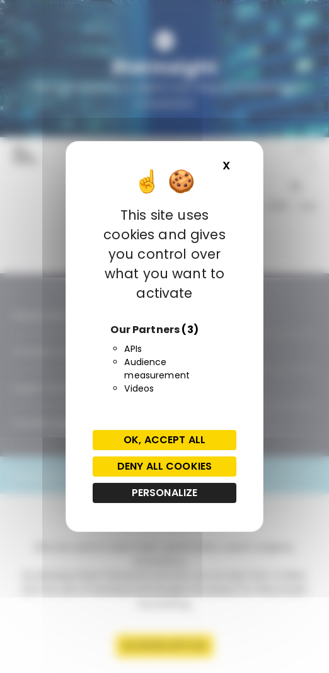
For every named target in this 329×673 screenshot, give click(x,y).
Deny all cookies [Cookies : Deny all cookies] (164, 466)
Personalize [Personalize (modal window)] (165, 492)
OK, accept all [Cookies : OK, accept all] (164, 440)
